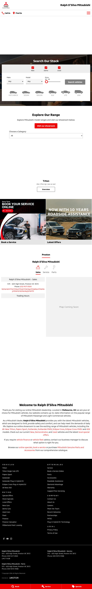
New (32, 432)
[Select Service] (46, 270)
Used (55, 432)
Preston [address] (46, 254)
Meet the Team (53, 509)
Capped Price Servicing (56, 491)
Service (50, 468)
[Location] (38, 270)
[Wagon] (39, 92)
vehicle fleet (38, 439)
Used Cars (6, 512)
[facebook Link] (3, 538)
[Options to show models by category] (46, 135)
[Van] (78, 92)
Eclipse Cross (58, 429)
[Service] (46, 586)
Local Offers (7, 502)
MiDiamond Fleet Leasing (12, 525)
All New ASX (7, 488)
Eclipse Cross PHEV (73, 429)
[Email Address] (23, 290)
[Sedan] (26, 92)
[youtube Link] (7, 538)
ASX (88, 429)
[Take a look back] (46, 43)
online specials (25, 447)
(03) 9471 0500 (26, 286)
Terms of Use (52, 533)
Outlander (32, 429)
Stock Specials (7, 499)
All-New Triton (8, 429)
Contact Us (51, 499)
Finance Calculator (9, 522)
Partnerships (52, 515)
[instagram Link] (11, 538)
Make (15, 80)
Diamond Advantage (55, 484)
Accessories (51, 478)
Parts (49, 474)
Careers (50, 505)
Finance (5, 519)
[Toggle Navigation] (88, 13)
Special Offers (7, 495)
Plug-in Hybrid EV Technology (58, 522)
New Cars (6, 505)
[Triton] (46, 166)
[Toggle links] (10, 577)
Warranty (51, 488)
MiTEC (49, 519)
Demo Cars (6, 509)
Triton (4, 468)
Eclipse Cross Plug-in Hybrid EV (14, 484)
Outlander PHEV (45, 429)
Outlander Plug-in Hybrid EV (13, 481)
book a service (39, 447)
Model (34, 80)
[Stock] (15, 586)
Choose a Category (46, 134)
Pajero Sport (21, 429)
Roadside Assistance (55, 481)
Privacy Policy (52, 530)
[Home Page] (6, 5)
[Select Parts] (54, 270)
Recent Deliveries (54, 512)
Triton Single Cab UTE (10, 471)
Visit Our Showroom (46, 126)
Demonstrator (41, 432)
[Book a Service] (23, 222)
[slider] (46, 81)
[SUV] (52, 92)
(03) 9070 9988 (58, 556)
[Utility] (65, 92)
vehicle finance (23, 439)
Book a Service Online (55, 471)
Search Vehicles (75, 82)
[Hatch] (13, 92)
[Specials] (76, 586)
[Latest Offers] (69, 222)
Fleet (4, 515)
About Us (50, 502)
